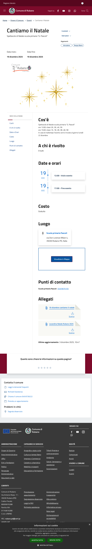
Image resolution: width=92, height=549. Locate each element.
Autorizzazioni (51, 468)
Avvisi (71, 458)
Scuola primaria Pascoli (56, 233)
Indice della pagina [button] (16, 116)
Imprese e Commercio (32, 458)
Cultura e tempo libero (32, 454)
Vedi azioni (67, 36)
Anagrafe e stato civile (32, 450)
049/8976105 (63, 288)
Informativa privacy (53, 507)
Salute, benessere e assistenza (53, 463)
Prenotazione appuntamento (29, 493)
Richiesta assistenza (31, 507)
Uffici (3, 458)
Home (5, 20)
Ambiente (50, 457)
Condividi (66, 31)
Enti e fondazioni (7, 462)
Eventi (29, 20)
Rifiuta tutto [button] (55, 540)
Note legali (50, 511)
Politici (4, 466)
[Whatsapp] (74, 10)
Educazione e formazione (33, 470)
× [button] (89, 524)
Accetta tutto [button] (37, 540)
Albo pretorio (51, 499)
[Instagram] (68, 10)
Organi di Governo (8, 450)
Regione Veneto (9, 3)
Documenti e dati (7, 478)
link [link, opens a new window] (67, 535)
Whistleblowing (52, 503)
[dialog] (46, 535)
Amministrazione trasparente (52, 493)
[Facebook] (57, 10)
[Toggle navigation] (4, 10)
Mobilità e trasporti (31, 466)
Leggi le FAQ (28, 503)
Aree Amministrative (9, 454)
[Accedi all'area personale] (82, 3)
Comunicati (73, 454)
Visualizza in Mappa (62, 259)
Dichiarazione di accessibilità (52, 517)
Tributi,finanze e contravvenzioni (52, 452)
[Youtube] (63, 10)
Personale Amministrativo (7, 472)
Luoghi (71, 469)
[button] (46, 545)
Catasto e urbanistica (32, 462)
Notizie (71, 450)
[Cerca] (87, 10)
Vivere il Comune (17, 20)
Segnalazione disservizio (33, 499)
